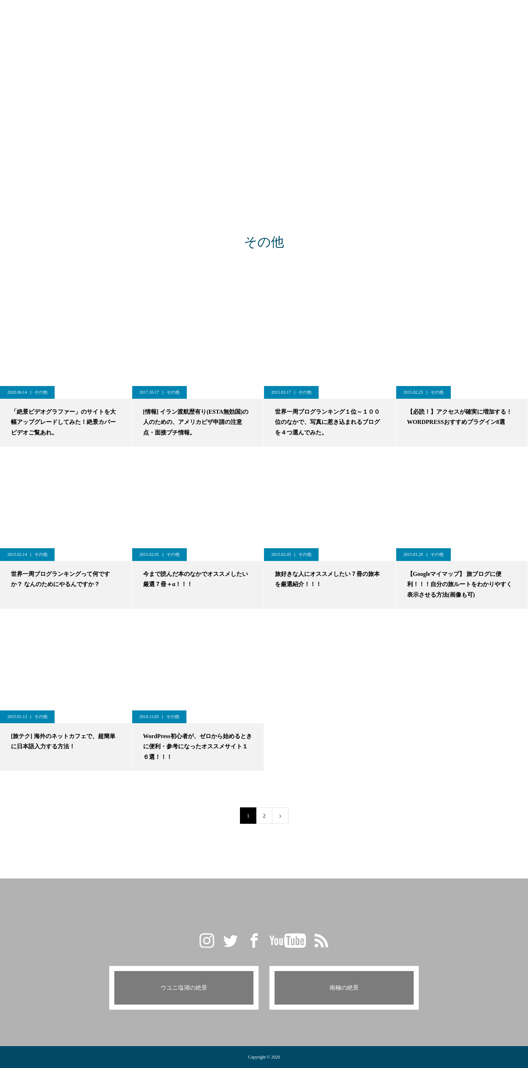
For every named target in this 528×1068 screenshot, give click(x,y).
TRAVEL (260, 14)
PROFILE (331, 14)
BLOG (229, 14)
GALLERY (196, 14)
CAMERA (296, 14)
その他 (40, 392)
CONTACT (368, 14)
